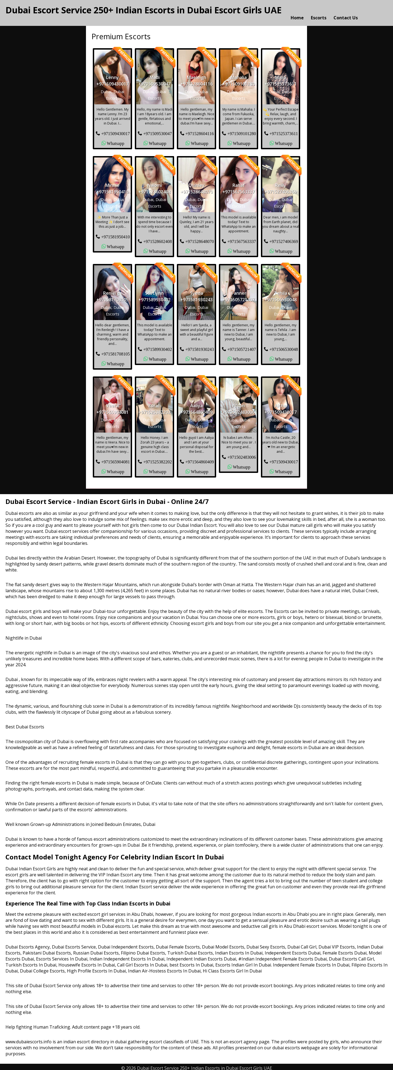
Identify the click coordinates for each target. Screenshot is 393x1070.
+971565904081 (115, 459)
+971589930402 (157, 346)
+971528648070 (199, 238)
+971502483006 (241, 454)
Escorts (318, 12)
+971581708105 (115, 351)
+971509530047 (157, 131)
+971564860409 (199, 459)
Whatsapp (115, 140)
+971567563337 (241, 238)
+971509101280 (241, 131)
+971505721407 (241, 346)
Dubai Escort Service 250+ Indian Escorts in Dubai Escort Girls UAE (143, 10)
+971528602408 (157, 238)
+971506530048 (283, 346)
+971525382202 (157, 459)
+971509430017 (115, 131)
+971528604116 (199, 131)
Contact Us (346, 12)
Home (297, 12)
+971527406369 (283, 238)
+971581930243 (199, 346)
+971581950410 (115, 234)
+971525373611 (283, 131)
